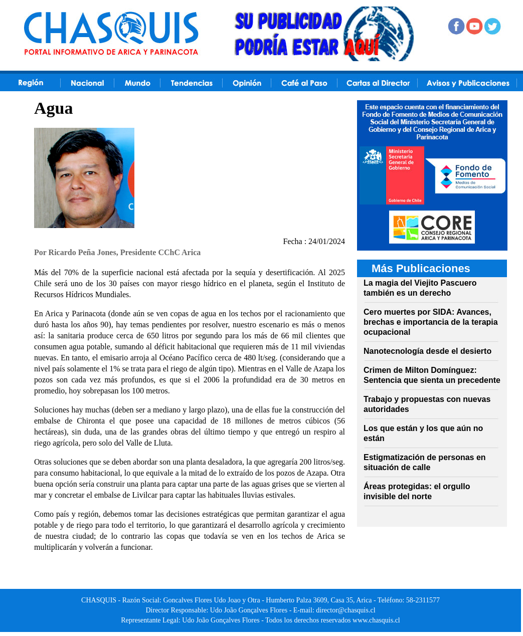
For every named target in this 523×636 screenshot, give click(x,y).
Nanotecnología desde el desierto (427, 351)
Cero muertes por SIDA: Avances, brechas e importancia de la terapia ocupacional (431, 322)
